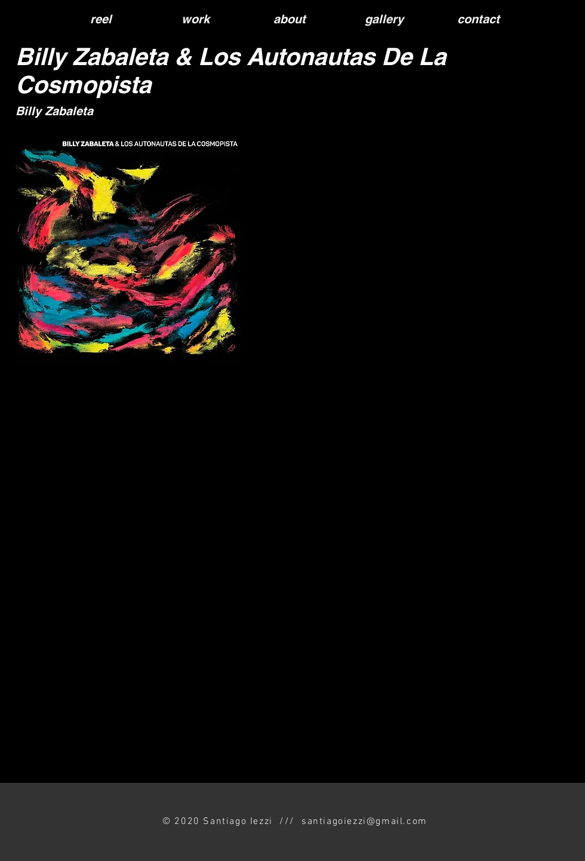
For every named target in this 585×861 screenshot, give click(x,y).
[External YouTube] (278, 586)
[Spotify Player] (386, 300)
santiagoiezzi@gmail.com (364, 822)
